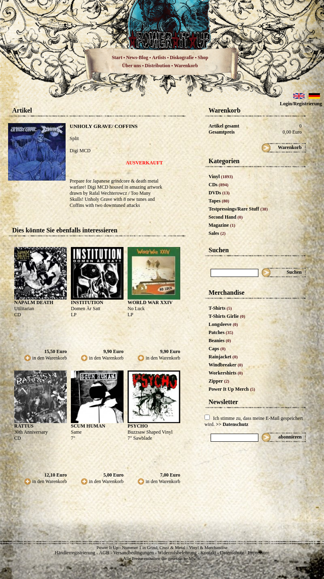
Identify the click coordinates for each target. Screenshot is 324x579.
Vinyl (221, 176)
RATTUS (24, 426)
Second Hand (226, 217)
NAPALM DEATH (33, 302)
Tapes (219, 201)
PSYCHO (138, 426)
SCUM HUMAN (88, 426)
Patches (221, 332)
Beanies (220, 340)
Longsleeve (223, 324)
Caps (217, 348)
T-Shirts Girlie (227, 316)
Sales (217, 233)
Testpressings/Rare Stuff (238, 209)
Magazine (222, 225)
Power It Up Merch (232, 389)
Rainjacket (223, 357)
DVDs (219, 193)
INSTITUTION (87, 302)
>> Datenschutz (232, 424)
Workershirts (226, 373)
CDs (218, 184)
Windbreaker (226, 365)
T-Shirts (220, 308)
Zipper (219, 381)
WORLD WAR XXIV (150, 302)
